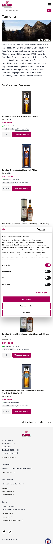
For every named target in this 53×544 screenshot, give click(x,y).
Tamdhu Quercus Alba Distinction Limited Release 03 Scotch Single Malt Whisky (23, 391)
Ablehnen (26, 313)
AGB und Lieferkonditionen (12, 520)
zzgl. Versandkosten (22, 129)
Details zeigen (41, 292)
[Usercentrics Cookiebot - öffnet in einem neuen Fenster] (36, 229)
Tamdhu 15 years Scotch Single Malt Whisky (20, 170)
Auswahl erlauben (26, 306)
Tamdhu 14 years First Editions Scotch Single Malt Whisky (25, 225)
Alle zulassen (26, 299)
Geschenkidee (8, 495)
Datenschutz (7, 514)
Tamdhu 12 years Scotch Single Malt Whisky (20, 116)
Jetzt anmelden (8, 473)
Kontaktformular (9, 457)
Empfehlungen (8, 491)
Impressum (7, 517)
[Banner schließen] (50, 229)
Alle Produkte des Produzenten (36, 422)
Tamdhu (5, 119)
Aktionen (6, 488)
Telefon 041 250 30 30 (10, 450)
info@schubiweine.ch (10, 453)
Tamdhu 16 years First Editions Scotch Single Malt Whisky (25, 335)
